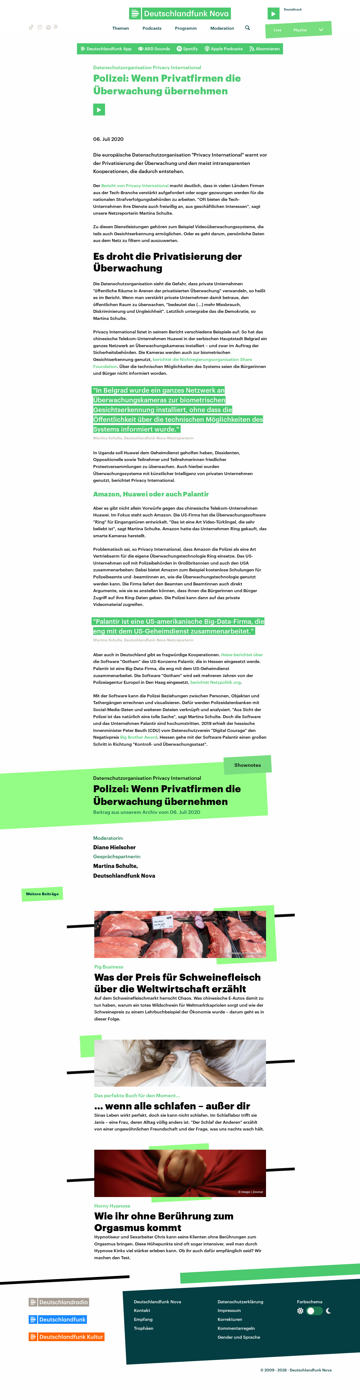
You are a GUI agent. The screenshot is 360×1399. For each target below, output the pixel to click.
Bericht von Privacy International (135, 185)
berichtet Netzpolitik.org (215, 682)
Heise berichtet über (242, 654)
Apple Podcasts (223, 48)
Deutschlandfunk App (106, 48)
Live (277, 30)
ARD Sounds (154, 48)
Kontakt (142, 1310)
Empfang (143, 1319)
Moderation (222, 28)
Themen (120, 28)
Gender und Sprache (239, 1337)
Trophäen (143, 1328)
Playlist (300, 30)
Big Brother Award (138, 737)
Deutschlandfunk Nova (157, 1301)
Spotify (187, 48)
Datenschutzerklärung (240, 1301)
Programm (186, 28)
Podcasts (152, 28)
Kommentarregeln (236, 1328)
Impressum (229, 1310)
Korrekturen (230, 1319)
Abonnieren (264, 48)
